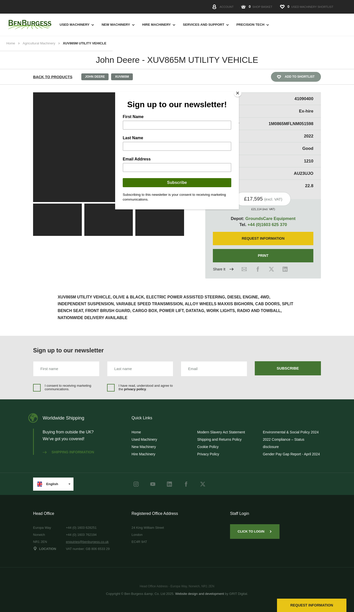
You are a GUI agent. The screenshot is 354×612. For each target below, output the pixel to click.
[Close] (237, 93)
